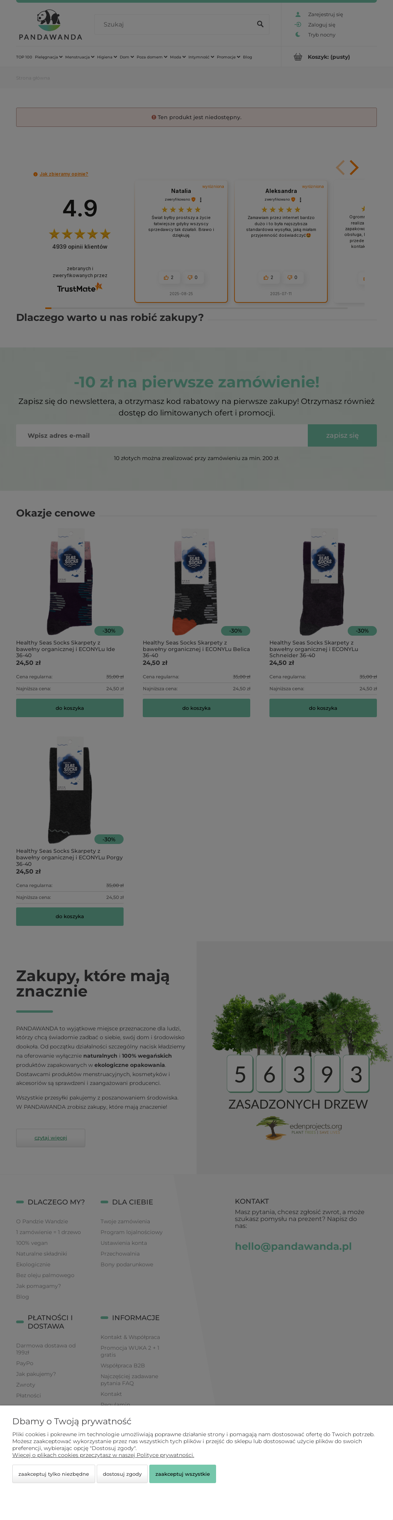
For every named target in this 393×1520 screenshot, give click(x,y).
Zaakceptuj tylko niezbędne (53, 1474)
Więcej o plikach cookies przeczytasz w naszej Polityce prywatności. (103, 1455)
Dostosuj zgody (122, 1474)
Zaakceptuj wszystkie (182, 1474)
